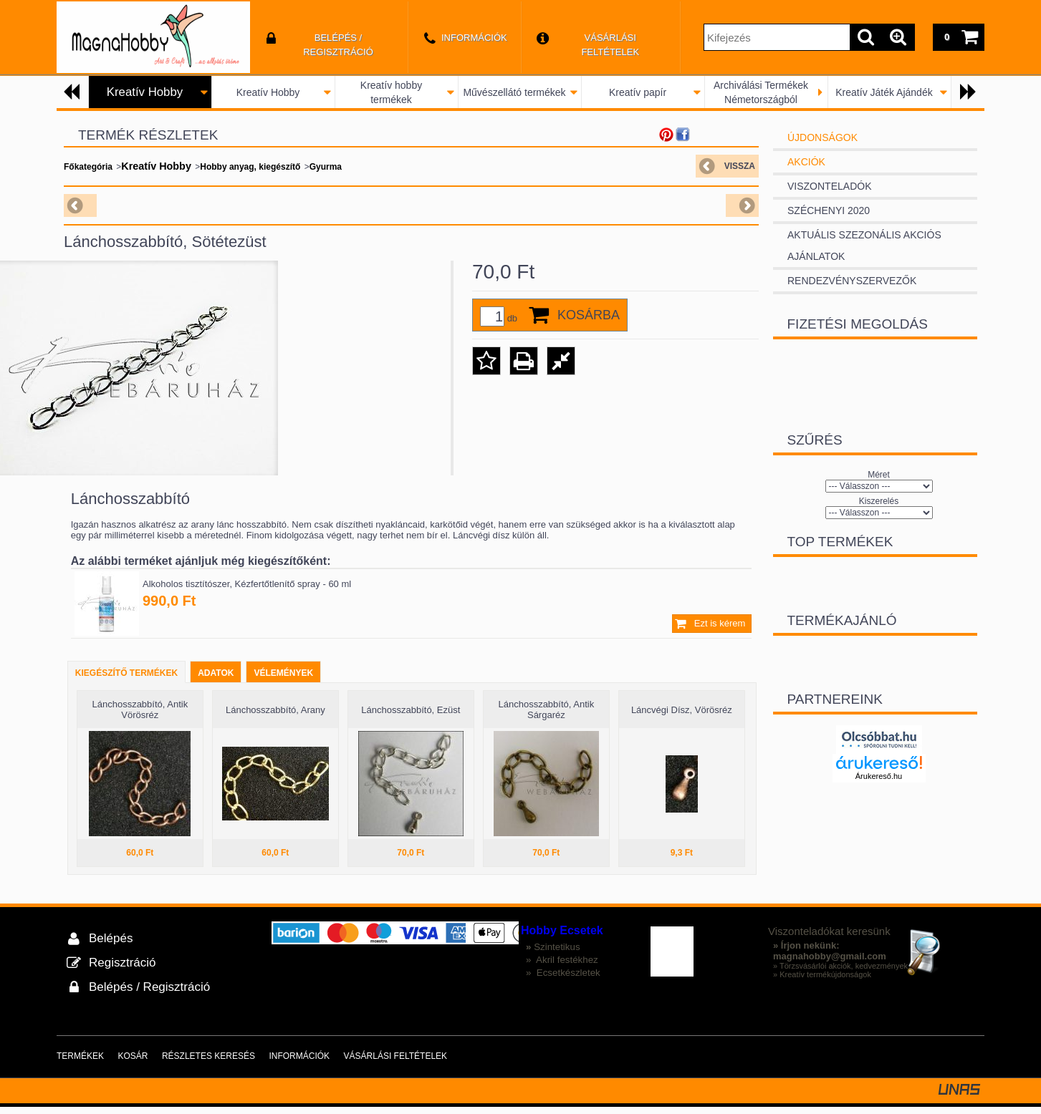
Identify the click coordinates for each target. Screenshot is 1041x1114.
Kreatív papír (637, 92)
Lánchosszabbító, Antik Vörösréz (140, 716)
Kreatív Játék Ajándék (883, 92)
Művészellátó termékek (514, 92)
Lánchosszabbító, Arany (275, 717)
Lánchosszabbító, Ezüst (410, 717)
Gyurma (326, 167)
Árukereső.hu (878, 776)
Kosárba (588, 315)
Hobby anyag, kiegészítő (250, 167)
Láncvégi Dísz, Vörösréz (681, 717)
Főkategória (88, 167)
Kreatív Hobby (268, 92)
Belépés (111, 945)
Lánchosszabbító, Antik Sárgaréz (546, 716)
